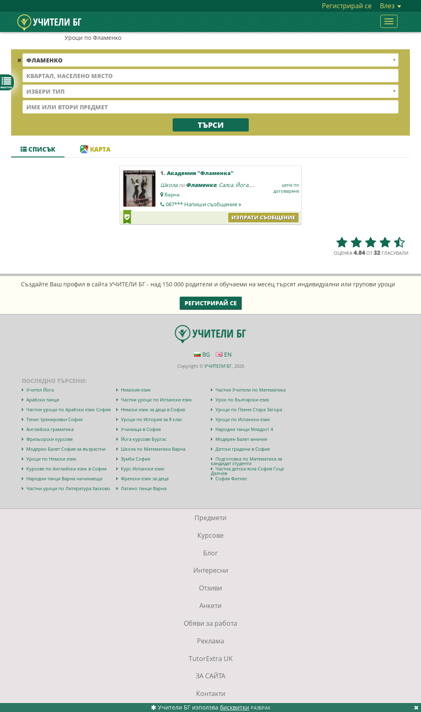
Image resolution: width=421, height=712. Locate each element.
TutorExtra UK (211, 658)
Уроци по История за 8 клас (151, 419)
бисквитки (234, 707)
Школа (169, 185)
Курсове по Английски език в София (66, 468)
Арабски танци (42, 399)
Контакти (210, 693)
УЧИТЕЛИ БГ (218, 366)
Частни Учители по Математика (250, 390)
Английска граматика (50, 429)
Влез (390, 5)
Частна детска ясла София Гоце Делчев (247, 470)
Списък (38, 149)
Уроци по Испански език (242, 419)
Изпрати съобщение (263, 217)
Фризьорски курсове (49, 439)
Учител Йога (40, 390)
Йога (242, 185)
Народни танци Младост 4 (244, 429)
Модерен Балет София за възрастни (66, 449)
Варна (172, 194)
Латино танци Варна (144, 488)
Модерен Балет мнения (241, 439)
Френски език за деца (145, 478)
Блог (210, 553)
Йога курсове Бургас (144, 439)
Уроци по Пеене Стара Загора (248, 409)
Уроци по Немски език (51, 459)
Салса (226, 185)
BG (202, 354)
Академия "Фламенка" (200, 173)
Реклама (210, 640)
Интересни (210, 570)
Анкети (210, 605)
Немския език (136, 390)
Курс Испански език (142, 468)
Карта (95, 149)
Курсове (210, 535)
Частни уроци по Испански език (156, 399)
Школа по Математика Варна (153, 449)
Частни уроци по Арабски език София (68, 409)
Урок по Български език (242, 399)
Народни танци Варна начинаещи (64, 478)
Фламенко (201, 185)
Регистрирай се (347, 5)
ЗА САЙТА (210, 675)
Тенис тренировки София (54, 419)
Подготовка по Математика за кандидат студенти (246, 461)
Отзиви (210, 587)
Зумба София (135, 459)
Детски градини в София (242, 449)
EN (224, 354)
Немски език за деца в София (153, 409)
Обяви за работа (210, 623)
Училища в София (141, 429)
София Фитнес (231, 478)
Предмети (210, 517)
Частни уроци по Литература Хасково (68, 488)
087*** (203, 204)
